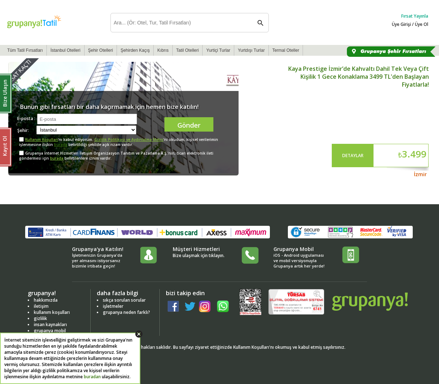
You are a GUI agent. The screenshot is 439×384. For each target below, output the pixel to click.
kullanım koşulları (52, 312)
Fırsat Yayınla (414, 16)
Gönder (188, 125)
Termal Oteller (285, 50)
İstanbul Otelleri (65, 50)
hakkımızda (46, 300)
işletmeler (113, 306)
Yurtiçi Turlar (218, 50)
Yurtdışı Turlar (251, 50)
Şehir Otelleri (100, 50)
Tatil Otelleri (187, 50)
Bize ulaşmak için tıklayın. (199, 255)
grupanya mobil (50, 331)
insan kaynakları (50, 324)
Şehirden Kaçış (135, 50)
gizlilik (40, 318)
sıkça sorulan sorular (124, 300)
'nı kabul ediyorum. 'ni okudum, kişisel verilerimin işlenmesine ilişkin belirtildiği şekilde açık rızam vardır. (118, 142)
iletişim (41, 306)
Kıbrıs (162, 50)
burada (60, 144)
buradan (92, 377)
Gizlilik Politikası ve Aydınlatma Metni (128, 139)
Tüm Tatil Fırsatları (25, 50)
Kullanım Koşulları (41, 139)
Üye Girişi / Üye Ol (410, 24)
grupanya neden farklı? (126, 312)
